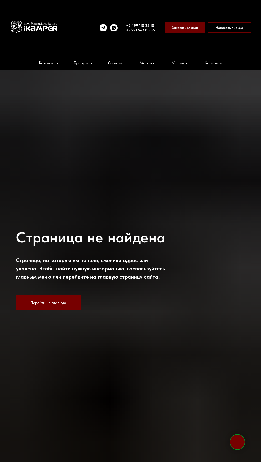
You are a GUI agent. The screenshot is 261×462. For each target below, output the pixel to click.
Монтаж (147, 62)
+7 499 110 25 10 (140, 25)
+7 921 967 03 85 (140, 30)
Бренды (81, 62)
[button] (185, 27)
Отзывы (115, 62)
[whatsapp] (114, 28)
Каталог (47, 62)
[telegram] (103, 28)
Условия (180, 62)
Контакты (213, 62)
